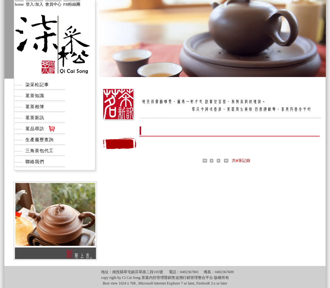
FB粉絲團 (72, 4)
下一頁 (220, 161)
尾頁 (227, 161)
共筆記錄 (241, 160)
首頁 (206, 161)
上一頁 (213, 161)
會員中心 (53, 4)
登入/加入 (34, 4)
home (19, 4)
